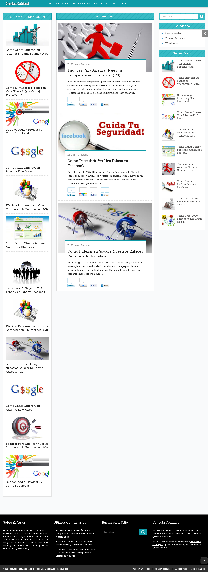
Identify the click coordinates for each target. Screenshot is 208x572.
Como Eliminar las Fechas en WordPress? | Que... (188, 80)
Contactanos (198, 569)
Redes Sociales (79, 154)
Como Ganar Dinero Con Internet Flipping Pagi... (189, 63)
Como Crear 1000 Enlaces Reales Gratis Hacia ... (189, 218)
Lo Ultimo (15, 17)
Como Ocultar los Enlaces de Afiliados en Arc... (189, 201)
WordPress (180, 569)
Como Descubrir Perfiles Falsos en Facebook (187, 184)
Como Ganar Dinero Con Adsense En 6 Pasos (189, 115)
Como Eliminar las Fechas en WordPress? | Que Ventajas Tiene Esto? (26, 91)
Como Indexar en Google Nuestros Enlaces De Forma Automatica (24, 367)
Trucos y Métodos (81, 64)
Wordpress (171, 43)
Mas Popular (36, 17)
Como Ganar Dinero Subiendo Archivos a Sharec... (189, 149)
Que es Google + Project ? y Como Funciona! (187, 98)
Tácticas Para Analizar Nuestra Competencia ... (187, 132)
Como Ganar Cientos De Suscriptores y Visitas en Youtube (75, 552)
